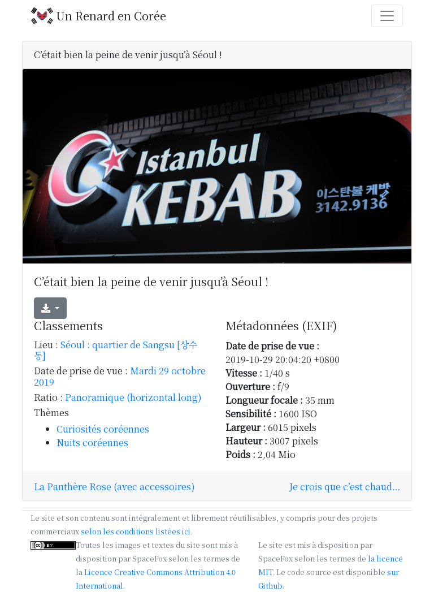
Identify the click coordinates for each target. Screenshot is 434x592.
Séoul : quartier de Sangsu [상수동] (115, 350)
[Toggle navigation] (387, 16)
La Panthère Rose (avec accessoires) (114, 486)
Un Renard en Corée (98, 15)
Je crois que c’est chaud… (344, 486)
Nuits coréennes (92, 442)
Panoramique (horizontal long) (133, 397)
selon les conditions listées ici (135, 531)
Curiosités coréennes (103, 428)
